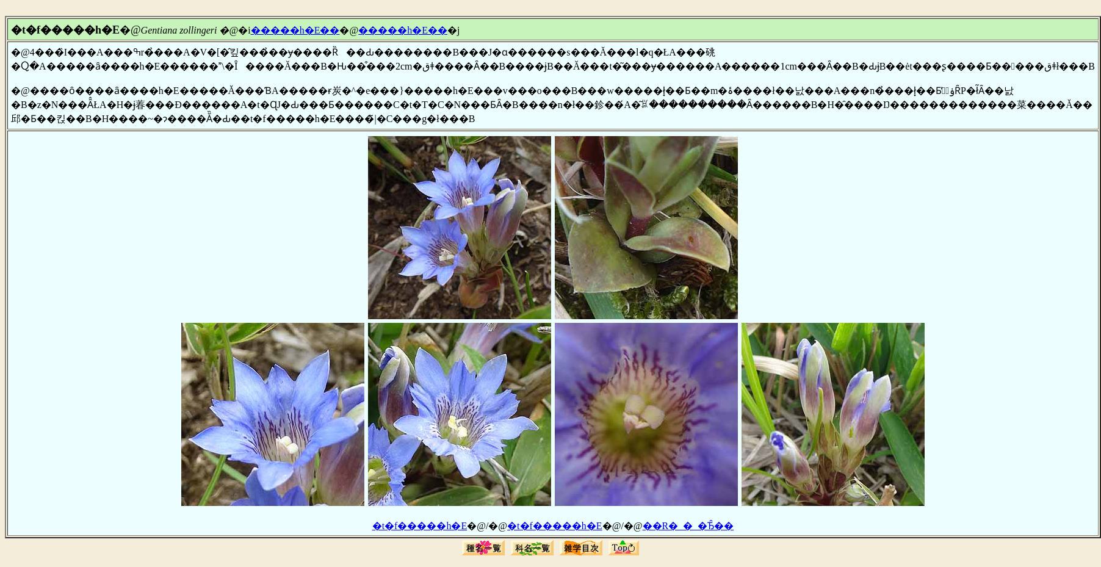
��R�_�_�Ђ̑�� (688, 526)
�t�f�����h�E (419, 526)
